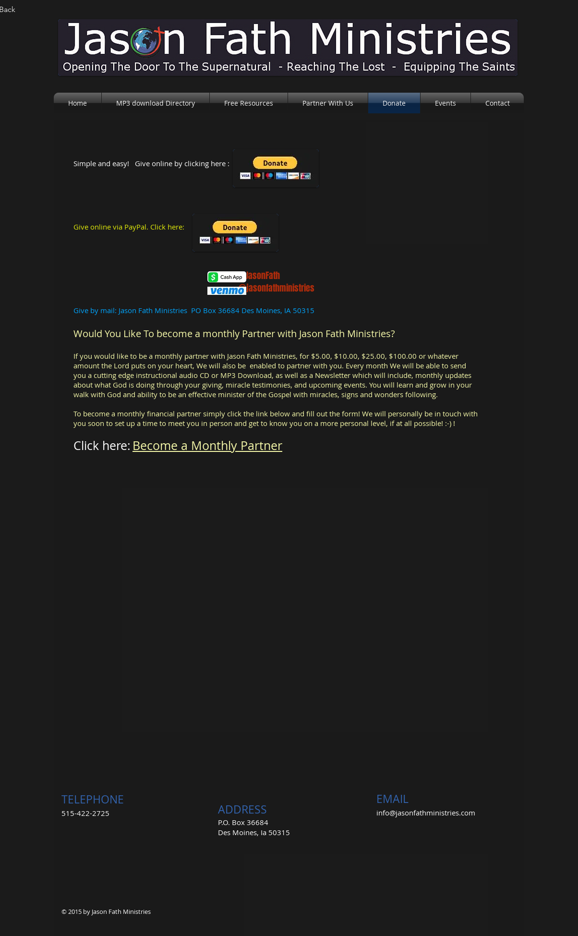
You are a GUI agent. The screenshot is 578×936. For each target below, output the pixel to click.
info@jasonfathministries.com (425, 812)
